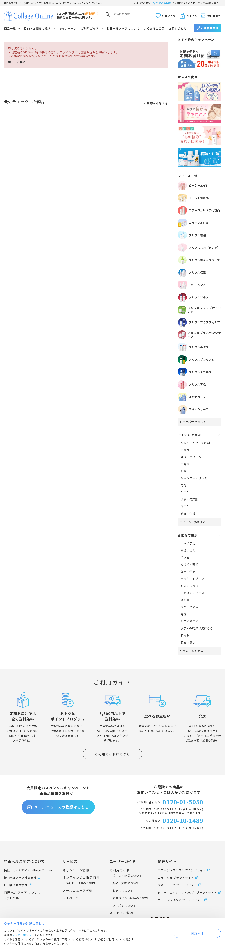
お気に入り (169, 16)
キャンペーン (68, 28)
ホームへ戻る (17, 62)
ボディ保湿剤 (189, 499)
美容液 (185, 464)
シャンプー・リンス (194, 478)
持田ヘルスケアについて (123, 28)
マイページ (71, 897)
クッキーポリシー (23, 935)
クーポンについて (124, 906)
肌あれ (185, 635)
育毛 (184, 485)
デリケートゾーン (192, 579)
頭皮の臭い (188, 642)
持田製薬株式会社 (16, 885)
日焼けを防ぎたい (192, 593)
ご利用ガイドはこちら (112, 754)
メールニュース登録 (78, 890)
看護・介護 (188, 513)
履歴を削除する (157, 103)
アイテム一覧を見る (193, 522)
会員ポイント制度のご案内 (130, 898)
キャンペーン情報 (76, 870)
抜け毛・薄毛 (189, 564)
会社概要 (13, 898)
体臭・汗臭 (188, 572)
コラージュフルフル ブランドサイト (182, 870)
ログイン (191, 16)
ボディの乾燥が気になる (197, 628)
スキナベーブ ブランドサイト (177, 885)
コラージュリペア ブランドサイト (180, 900)
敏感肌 (185, 600)
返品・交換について (125, 883)
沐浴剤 (185, 506)
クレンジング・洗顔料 (195, 443)
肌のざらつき (189, 586)
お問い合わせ (178, 28)
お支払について (122, 891)
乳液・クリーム (191, 457)
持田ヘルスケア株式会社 (20, 878)
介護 (184, 614)
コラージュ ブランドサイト (176, 878)
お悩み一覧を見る (191, 651)
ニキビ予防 (188, 543)
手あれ (185, 557)
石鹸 (184, 471)
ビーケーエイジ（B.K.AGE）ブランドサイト (187, 893)
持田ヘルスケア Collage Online (28, 870)
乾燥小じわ (188, 550)
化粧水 (185, 450)
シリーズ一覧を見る (193, 421)
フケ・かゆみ (189, 607)
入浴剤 (185, 492)
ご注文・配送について (127, 876)
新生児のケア (189, 621)
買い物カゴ (214, 16)
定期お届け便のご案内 (80, 883)
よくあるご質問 (154, 28)
